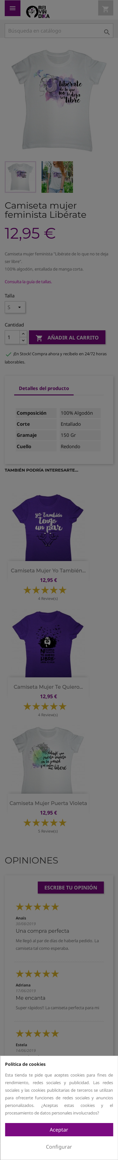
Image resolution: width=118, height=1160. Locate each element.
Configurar (59, 1146)
